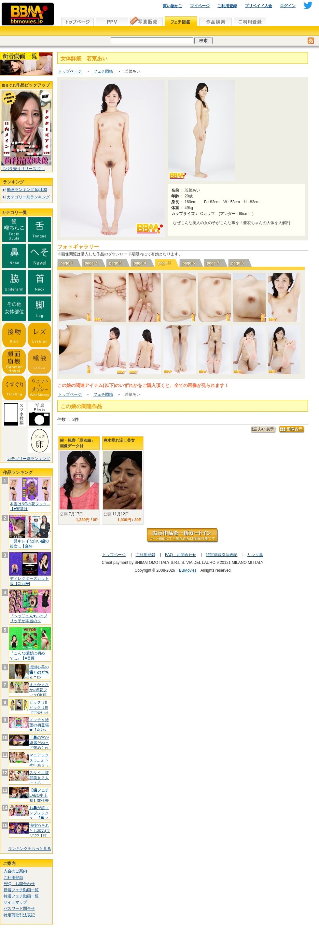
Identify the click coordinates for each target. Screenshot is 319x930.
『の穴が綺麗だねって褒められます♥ (39, 745)
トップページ (70, 71)
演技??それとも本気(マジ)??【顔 (39, 830)
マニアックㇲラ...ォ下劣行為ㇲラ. (39, 760)
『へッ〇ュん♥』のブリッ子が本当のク (28, 618)
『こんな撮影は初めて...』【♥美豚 (27, 656)
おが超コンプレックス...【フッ (39, 815)
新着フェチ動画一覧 (21, 890)
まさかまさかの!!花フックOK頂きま (39, 692)
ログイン (288, 6)
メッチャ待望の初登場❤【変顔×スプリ (39, 727)
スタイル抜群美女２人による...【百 (39, 780)
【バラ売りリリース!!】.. (23, 168)
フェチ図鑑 (103, 71)
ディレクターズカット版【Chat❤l (29, 581)
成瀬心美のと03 (39, 672)
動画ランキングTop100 (27, 189)
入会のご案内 (15, 871)
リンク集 (255, 554)
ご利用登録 (227, 6)
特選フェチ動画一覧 (21, 896)
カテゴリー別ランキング (28, 197)
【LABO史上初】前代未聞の (39, 798)
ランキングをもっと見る (29, 848)
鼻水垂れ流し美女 (119, 440)
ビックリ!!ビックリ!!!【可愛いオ (39, 707)
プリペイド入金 (258, 6)
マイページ (200, 6)
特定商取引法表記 (19, 915)
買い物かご (172, 6)
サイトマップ (15, 902)
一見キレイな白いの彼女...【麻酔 (29, 544)
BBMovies (188, 570)
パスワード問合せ (19, 908)
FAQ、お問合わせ (19, 883)
